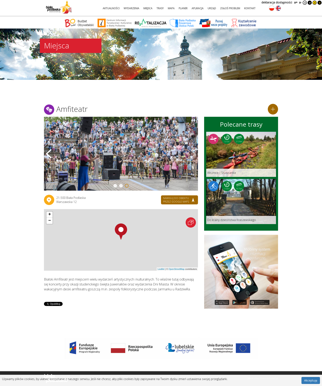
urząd (212, 8)
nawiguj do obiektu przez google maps (176, 199)
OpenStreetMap (177, 269)
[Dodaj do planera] (273, 109)
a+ (295, 2)
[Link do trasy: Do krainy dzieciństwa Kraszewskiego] (241, 201)
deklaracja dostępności (276, 2)
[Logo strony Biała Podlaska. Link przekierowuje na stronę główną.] (58, 7)
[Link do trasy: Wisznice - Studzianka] (241, 154)
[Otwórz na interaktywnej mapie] (191, 222)
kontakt (249, 8)
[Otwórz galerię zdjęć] (121, 154)
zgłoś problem (230, 8)
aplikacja (198, 8)
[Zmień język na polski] (272, 8)
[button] (121, 231)
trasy (160, 8)
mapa (171, 8)
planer (183, 8)
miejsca (147, 8)
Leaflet (161, 269)
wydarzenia (131, 8)
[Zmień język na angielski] (278, 8)
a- (300, 2)
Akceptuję (310, 380)
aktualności (111, 8)
